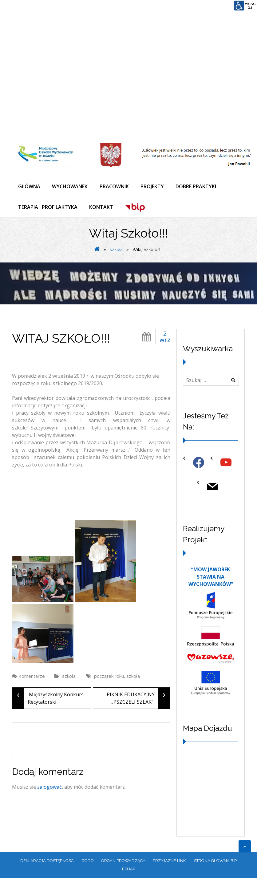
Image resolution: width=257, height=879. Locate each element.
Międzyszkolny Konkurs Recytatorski (48, 699)
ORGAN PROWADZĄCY (123, 861)
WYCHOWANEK (70, 186)
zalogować (49, 787)
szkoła (116, 250)
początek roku (109, 677)
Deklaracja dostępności (47, 861)
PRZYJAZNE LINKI (170, 861)
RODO (88, 861)
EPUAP (128, 870)
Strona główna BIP (215, 861)
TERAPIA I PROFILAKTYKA (47, 207)
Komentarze (31, 677)
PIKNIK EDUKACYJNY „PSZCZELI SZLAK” (138, 699)
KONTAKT (102, 207)
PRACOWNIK (115, 186)
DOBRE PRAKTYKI (198, 186)
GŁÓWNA (29, 186)
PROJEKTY (153, 186)
